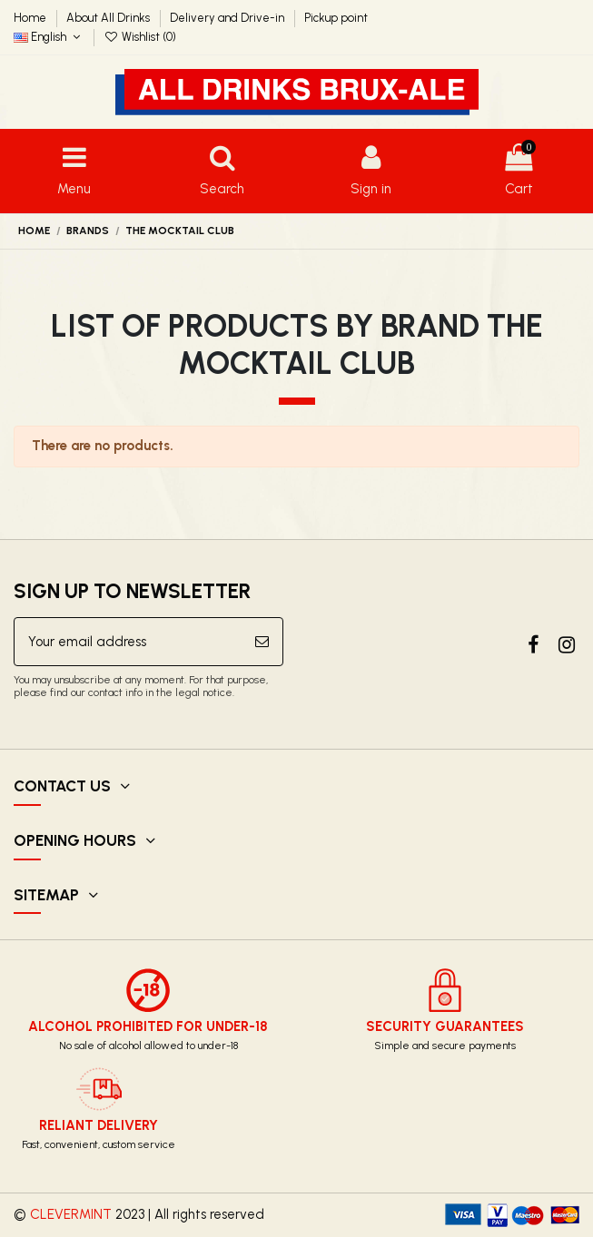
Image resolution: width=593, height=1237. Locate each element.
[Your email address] (128, 642)
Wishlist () (140, 37)
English (49, 37)
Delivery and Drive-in (228, 18)
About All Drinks (109, 18)
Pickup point (336, 18)
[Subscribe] (262, 642)
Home (31, 18)
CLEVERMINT (71, 1214)
